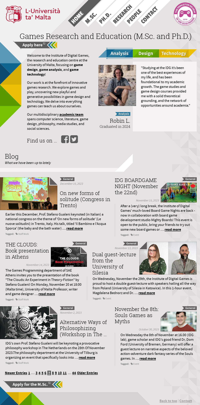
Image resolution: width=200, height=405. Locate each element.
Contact (185, 400)
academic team (71, 114)
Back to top (168, 400)
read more (74, 228)
